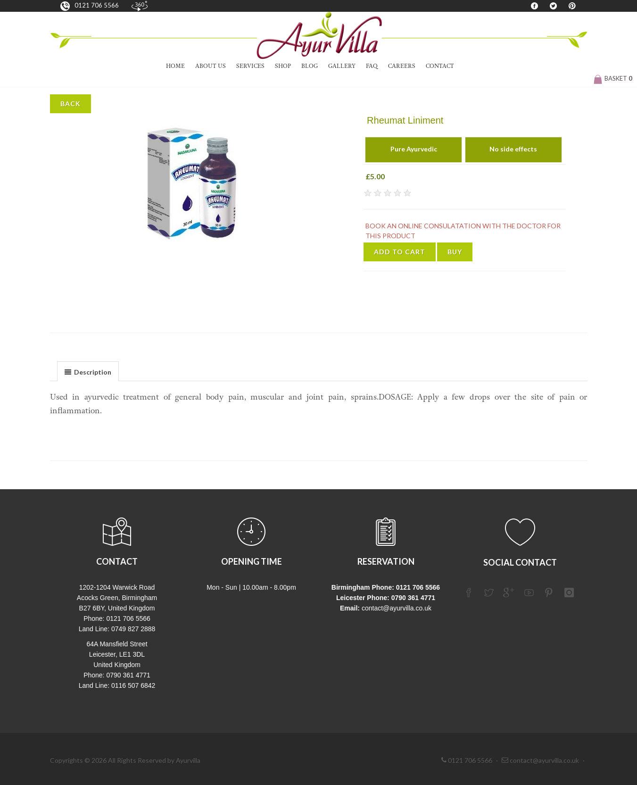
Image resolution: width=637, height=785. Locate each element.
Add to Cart (399, 252)
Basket (612, 78)
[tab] (88, 371)
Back (70, 104)
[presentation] (88, 371)
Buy (454, 252)
